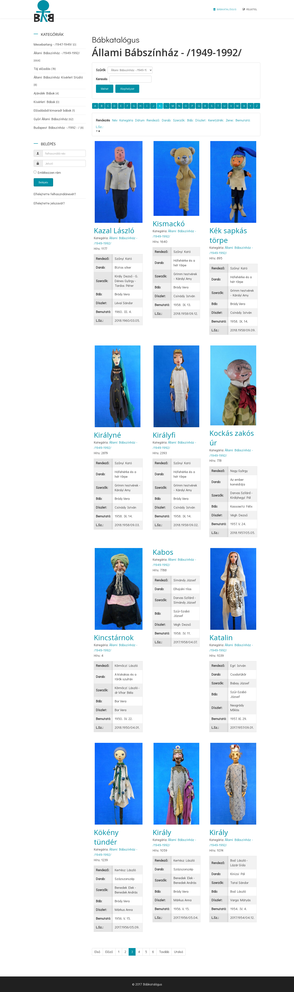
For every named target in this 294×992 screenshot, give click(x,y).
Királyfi (164, 435)
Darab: (166, 120)
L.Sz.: (99, 126)
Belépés (43, 182)
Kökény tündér (106, 837)
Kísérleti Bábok (46, 102)
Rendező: (153, 120)
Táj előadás (45, 68)
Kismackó (169, 223)
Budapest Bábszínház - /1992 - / (59, 127)
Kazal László (114, 230)
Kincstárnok (114, 637)
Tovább (164, 951)
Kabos (163, 552)
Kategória (126, 120)
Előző (109, 951)
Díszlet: (200, 120)
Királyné (107, 435)
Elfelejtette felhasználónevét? (55, 194)
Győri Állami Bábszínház (53, 119)
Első (97, 951)
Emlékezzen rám (47, 172)
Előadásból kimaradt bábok (54, 110)
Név (114, 120)
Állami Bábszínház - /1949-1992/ (57, 56)
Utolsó (178, 951)
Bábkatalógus (224, 9)
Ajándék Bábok (46, 93)
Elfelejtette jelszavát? (49, 203)
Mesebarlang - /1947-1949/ (55, 44)
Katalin (221, 637)
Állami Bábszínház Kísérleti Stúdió (58, 81)
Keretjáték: (216, 120)
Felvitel (250, 9)
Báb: (190, 120)
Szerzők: (179, 120)
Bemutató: (243, 120)
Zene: (230, 120)
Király (162, 832)
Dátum (140, 120)
